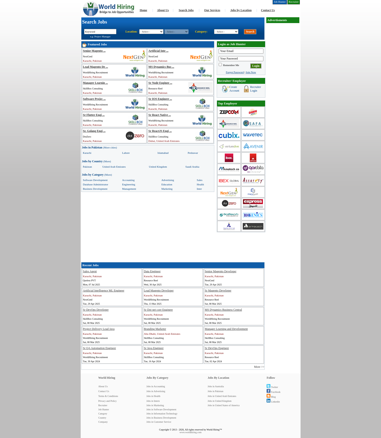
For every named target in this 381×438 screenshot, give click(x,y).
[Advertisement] (283, 96)
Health (200, 184)
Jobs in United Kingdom (219, 401)
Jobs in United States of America (223, 405)
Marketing (167, 188)
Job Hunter (103, 409)
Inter (199, 188)
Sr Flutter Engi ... (94, 115)
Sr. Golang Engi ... (94, 131)
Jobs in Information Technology (161, 413)
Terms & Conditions (108, 396)
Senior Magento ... (94, 50)
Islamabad (162, 152)
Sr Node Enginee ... (160, 83)
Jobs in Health (153, 396)
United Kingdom (158, 166)
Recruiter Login (255, 88)
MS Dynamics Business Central (223, 309)
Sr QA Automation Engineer (99, 348)
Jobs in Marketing (155, 405)
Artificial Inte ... (158, 50)
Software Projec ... (94, 99)
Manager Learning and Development (226, 329)
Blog (271, 396)
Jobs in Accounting (155, 386)
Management (129, 188)
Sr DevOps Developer (96, 309)
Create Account (234, 88)
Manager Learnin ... (95, 83)
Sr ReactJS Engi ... (160, 131)
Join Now (251, 72)
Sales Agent (90, 271)
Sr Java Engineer (154, 348)
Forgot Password (235, 72)
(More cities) (110, 147)
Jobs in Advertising (155, 391)
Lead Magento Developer (159, 290)
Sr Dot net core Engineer (158, 309)
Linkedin (273, 401)
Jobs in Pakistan (215, 391)
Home (143, 10)
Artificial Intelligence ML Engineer (103, 290)
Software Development (95, 180)
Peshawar (193, 152)
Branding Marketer (155, 329)
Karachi (87, 152)
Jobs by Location (240, 10)
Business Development (95, 188)
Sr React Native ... (159, 115)
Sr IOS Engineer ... (160, 99)
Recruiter (102, 405)
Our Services (212, 10)
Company (103, 422)
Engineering (128, 184)
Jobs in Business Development (161, 417)
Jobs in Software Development (161, 409)
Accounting (128, 180)
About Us (163, 10)
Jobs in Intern (152, 401)
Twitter (272, 387)
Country (102, 417)
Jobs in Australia (216, 386)
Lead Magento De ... (95, 67)
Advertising (167, 180)
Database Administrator (95, 184)
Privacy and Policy (107, 401)
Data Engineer (152, 271)
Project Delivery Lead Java (98, 329)
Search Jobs (186, 10)
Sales (199, 180)
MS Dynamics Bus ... (161, 67)
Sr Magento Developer (218, 290)
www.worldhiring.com (190, 432)
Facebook (273, 392)
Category (102, 413)
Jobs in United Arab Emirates (222, 396)
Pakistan (87, 166)
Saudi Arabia (192, 166)
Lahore (126, 152)
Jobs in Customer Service (158, 422)
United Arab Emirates (114, 166)
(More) (107, 161)
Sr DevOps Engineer (217, 348)
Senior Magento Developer (220, 271)
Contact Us (268, 10)
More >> (259, 367)
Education (166, 184)
